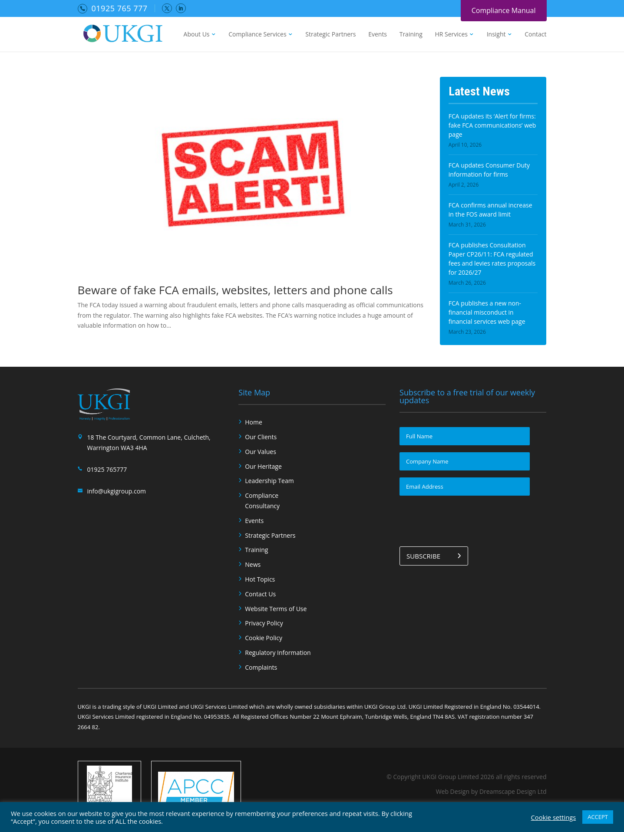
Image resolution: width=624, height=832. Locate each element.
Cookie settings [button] (553, 817)
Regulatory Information (277, 652)
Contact (535, 34)
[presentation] (465, 519)
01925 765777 (107, 469)
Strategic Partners (330, 34)
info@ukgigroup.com (116, 491)
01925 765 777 (120, 8)
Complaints (261, 667)
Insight (496, 34)
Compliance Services (257, 34)
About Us (197, 34)
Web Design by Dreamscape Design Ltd (491, 791)
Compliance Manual (504, 10)
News (253, 564)
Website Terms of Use (276, 609)
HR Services (451, 34)
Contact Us (260, 594)
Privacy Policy (264, 623)
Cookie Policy (263, 638)
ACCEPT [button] (598, 817)
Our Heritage (263, 466)
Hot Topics (260, 579)
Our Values (260, 451)
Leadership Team (269, 481)
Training (411, 34)
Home (253, 422)
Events (377, 34)
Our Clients (261, 437)
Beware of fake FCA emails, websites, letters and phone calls (235, 290)
